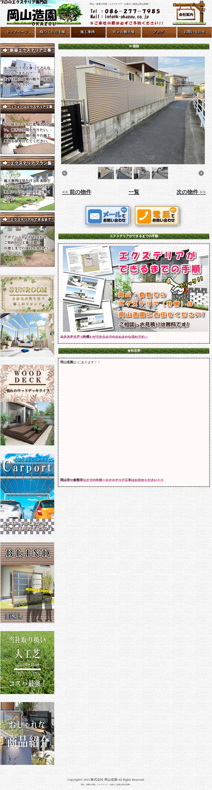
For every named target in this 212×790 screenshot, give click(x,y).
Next (201, 173)
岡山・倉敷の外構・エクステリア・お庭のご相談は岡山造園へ (106, 785)
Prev (64, 173)
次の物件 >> (191, 192)
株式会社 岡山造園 (104, 779)
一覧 (133, 192)
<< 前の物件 (76, 192)
